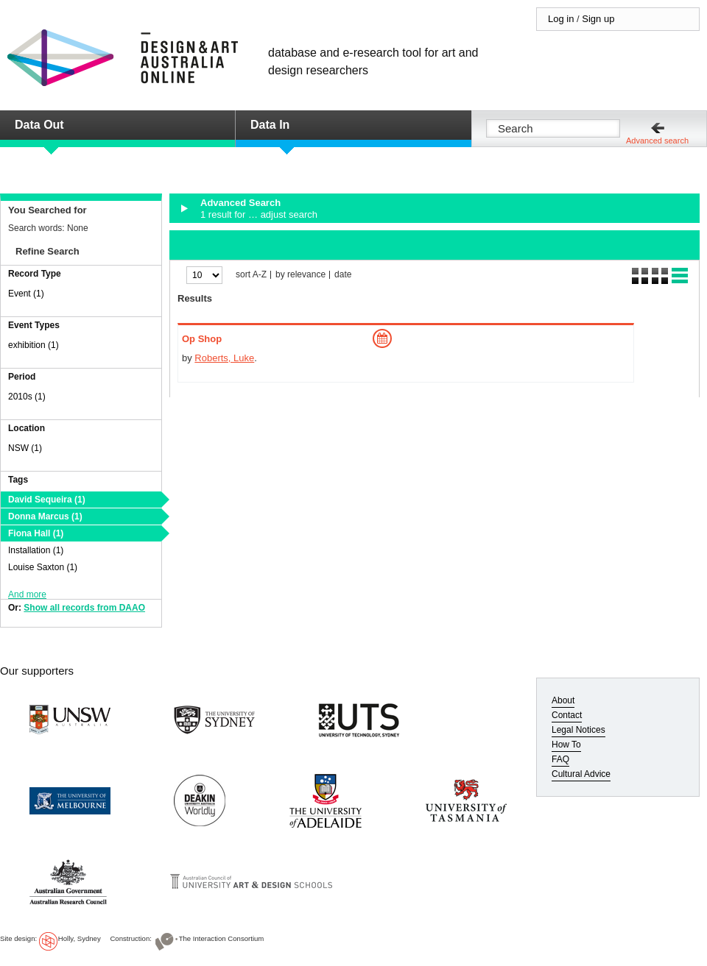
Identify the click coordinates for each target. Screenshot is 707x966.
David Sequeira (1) (46, 499)
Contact (567, 715)
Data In (269, 124)
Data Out (39, 124)
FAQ (560, 759)
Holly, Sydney (79, 938)
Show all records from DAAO (84, 608)
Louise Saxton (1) (42, 567)
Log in (561, 18)
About (563, 700)
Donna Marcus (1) (45, 516)
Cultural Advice (581, 774)
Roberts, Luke (224, 357)
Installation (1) (35, 550)
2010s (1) (27, 396)
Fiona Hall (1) (35, 533)
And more (27, 594)
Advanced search (657, 140)
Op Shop (202, 338)
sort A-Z (251, 275)
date (342, 275)
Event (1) (26, 293)
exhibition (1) (33, 345)
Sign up (598, 18)
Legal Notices (578, 730)
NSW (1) (25, 448)
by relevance (300, 275)
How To (566, 744)
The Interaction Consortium (221, 938)
